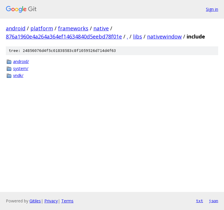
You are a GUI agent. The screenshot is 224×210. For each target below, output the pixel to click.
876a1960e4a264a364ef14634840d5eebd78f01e (64, 36)
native (101, 28)
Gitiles (35, 201)
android (15, 28)
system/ (20, 68)
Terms (67, 201)
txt (199, 200)
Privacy (51, 201)
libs (137, 36)
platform (41, 28)
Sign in (212, 9)
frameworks (73, 28)
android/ (21, 61)
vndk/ (18, 75)
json (213, 200)
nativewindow (164, 36)
